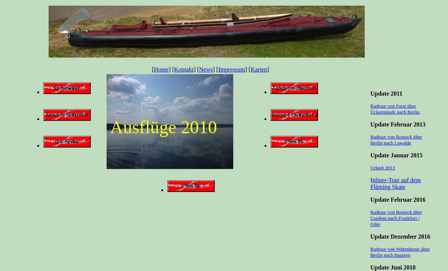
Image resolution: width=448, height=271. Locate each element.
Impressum (231, 69)
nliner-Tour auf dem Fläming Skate (395, 183)
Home (161, 69)
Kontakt (184, 69)
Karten (259, 69)
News (206, 69)
